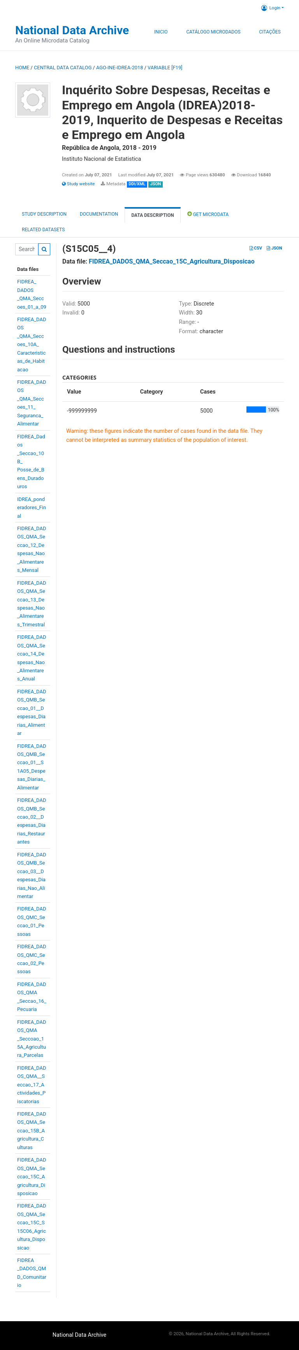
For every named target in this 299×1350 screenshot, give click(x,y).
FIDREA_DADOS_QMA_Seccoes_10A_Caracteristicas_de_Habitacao (31, 344)
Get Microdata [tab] (208, 214)
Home (22, 67)
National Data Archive (72, 30)
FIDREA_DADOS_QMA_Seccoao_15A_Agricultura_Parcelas (31, 1038)
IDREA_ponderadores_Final (31, 507)
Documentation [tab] (99, 214)
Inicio (160, 32)
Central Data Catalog (62, 67)
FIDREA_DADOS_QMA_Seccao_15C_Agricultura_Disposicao (31, 1176)
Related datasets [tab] (43, 229)
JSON (274, 248)
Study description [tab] (44, 214)
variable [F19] (165, 67)
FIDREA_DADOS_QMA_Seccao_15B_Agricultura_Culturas (31, 1130)
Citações (270, 32)
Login (270, 8)
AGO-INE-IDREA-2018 (119, 67)
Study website (78, 183)
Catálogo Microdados (213, 32)
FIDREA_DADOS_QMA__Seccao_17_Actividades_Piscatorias (31, 1084)
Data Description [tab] (152, 215)
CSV (256, 248)
